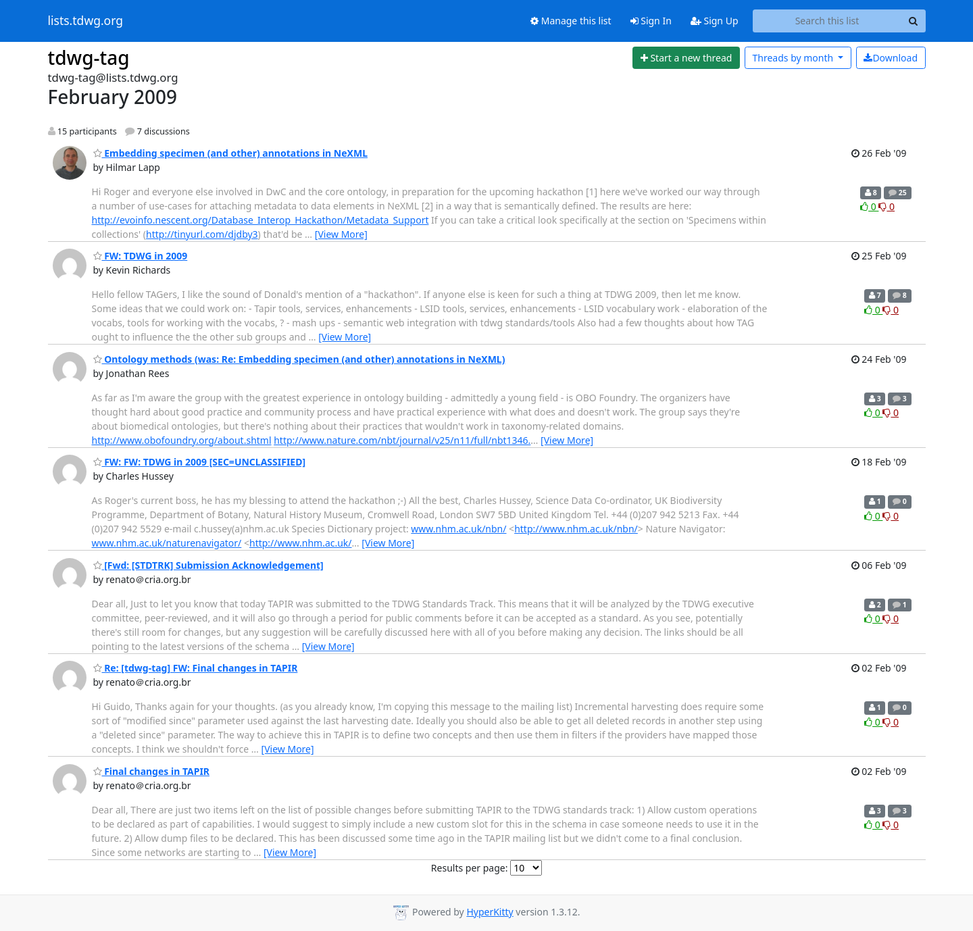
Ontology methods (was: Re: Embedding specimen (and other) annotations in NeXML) (299, 359)
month (793, 57)
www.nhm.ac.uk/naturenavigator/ (167, 542)
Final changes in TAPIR (151, 771)
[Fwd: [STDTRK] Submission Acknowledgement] (208, 565)
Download (891, 57)
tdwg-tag (89, 57)
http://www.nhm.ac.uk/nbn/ (576, 528)
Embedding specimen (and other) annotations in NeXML (230, 153)
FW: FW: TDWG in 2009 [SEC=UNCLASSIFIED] (199, 461)
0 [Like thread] (869, 206)
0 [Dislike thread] (886, 206)
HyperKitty (489, 911)
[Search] (913, 20)
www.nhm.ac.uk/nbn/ (458, 528)
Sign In (651, 20)
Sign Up (715, 20)
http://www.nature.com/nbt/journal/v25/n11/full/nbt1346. (402, 440)
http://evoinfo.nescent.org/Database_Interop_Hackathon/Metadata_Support (260, 219)
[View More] (341, 234)
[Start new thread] (686, 58)
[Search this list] (827, 20)
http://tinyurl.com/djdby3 (202, 234)
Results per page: (469, 867)
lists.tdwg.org (86, 21)
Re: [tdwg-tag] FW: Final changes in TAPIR (195, 667)
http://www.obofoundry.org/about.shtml (182, 440)
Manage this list (571, 20)
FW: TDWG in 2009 (140, 255)
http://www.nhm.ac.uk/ (300, 542)
